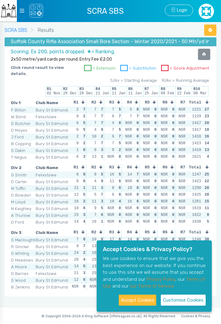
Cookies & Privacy (195, 316)
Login (179, 10)
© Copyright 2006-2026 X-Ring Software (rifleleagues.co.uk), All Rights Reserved (108, 316)
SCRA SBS (16, 30)
